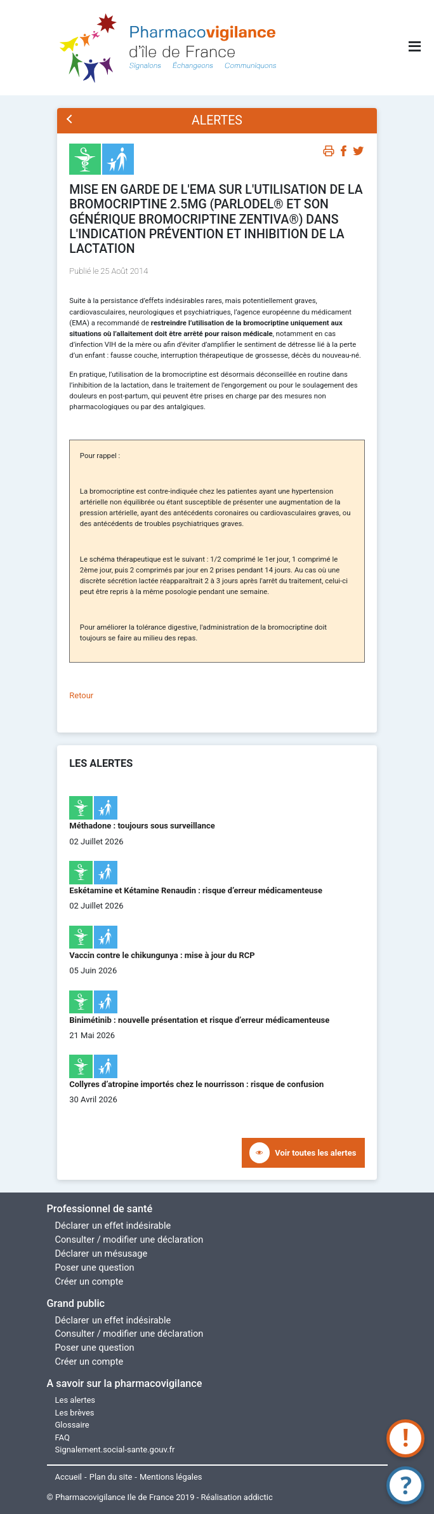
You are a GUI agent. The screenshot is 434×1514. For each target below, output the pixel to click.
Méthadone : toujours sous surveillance (142, 825)
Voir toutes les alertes (315, 1153)
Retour (81, 695)
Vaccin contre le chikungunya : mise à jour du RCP (161, 955)
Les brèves (75, 1412)
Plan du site (111, 1477)
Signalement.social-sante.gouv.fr (115, 1449)
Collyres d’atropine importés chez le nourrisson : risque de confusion (196, 1084)
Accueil (68, 1477)
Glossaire (72, 1425)
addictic (258, 1497)
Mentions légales (171, 1477)
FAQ (62, 1437)
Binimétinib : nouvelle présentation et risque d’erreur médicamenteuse (199, 1020)
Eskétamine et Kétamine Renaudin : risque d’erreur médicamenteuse (195, 890)
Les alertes (75, 1400)
